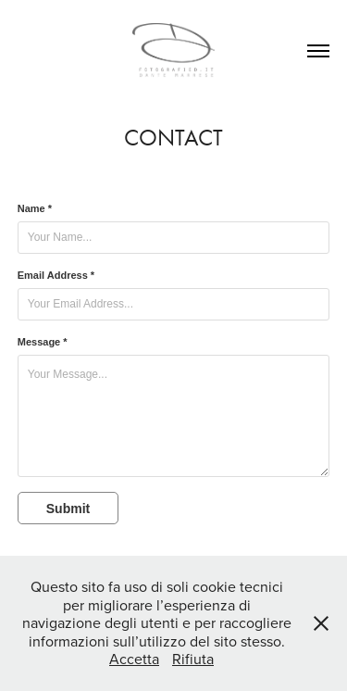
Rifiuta (193, 658)
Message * (43, 341)
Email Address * (56, 275)
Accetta (134, 658)
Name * (35, 208)
